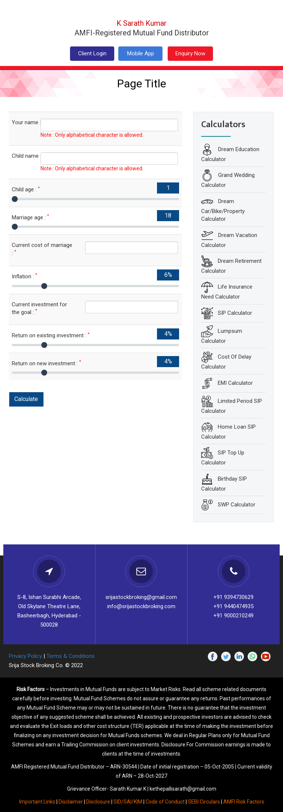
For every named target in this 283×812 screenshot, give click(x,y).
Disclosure (98, 802)
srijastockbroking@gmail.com (141, 597)
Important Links (37, 802)
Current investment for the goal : (39, 308)
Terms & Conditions (70, 656)
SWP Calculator (236, 504)
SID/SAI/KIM (127, 802)
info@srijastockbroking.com (141, 606)
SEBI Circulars (204, 802)
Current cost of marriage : (42, 249)
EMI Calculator (235, 382)
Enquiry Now (190, 53)
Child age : (26, 189)
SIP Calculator (235, 312)
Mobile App (140, 53)
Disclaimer (71, 802)
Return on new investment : (46, 363)
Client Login (92, 53)
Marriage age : (30, 217)
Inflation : (24, 276)
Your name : (20, 122)
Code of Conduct (165, 802)
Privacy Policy (25, 656)
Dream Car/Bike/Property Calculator (223, 210)
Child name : (20, 155)
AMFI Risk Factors (243, 802)
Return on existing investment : (51, 335)
